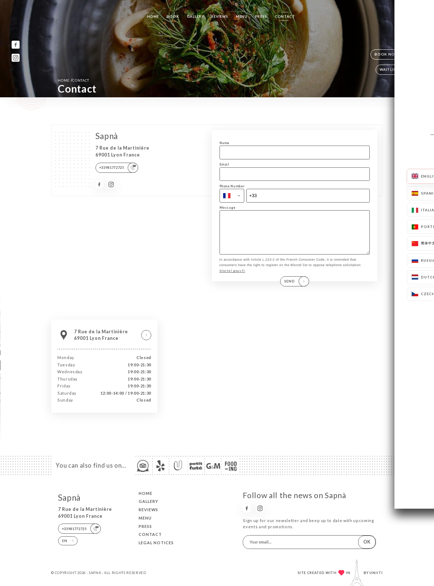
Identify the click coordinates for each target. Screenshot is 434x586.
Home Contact (73, 80)
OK (366, 542)
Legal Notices (156, 542)
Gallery (195, 17)
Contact (285, 17)
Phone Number (232, 186)
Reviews (219, 17)
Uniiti (376, 573)
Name (225, 143)
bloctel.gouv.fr (232, 278)
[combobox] (231, 196)
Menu (241, 17)
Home (153, 17)
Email (224, 164)
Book (173, 17)
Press (261, 17)
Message (228, 207)
